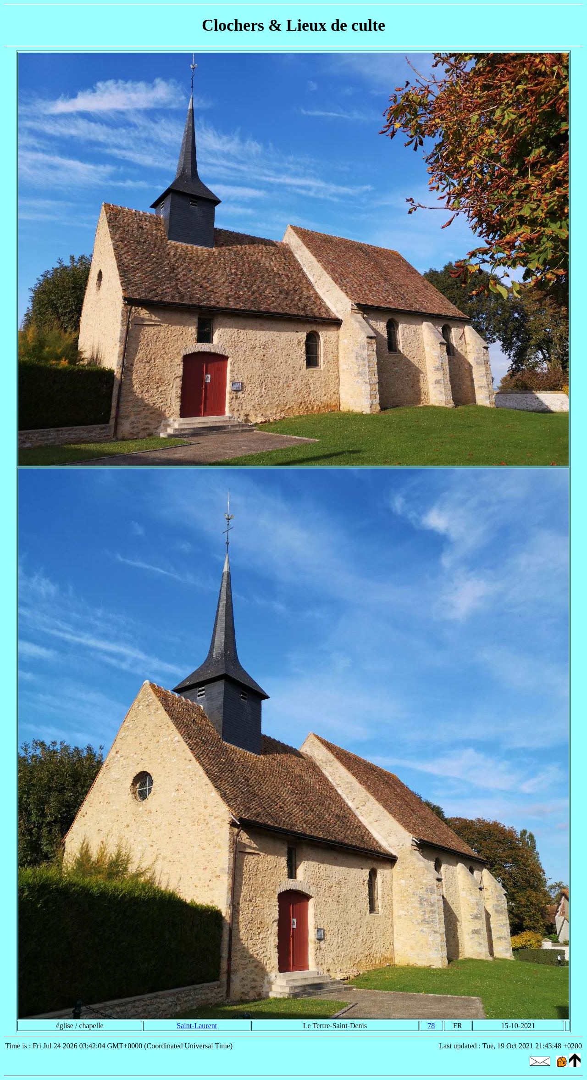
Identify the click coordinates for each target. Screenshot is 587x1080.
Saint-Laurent (197, 1026)
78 (431, 1026)
